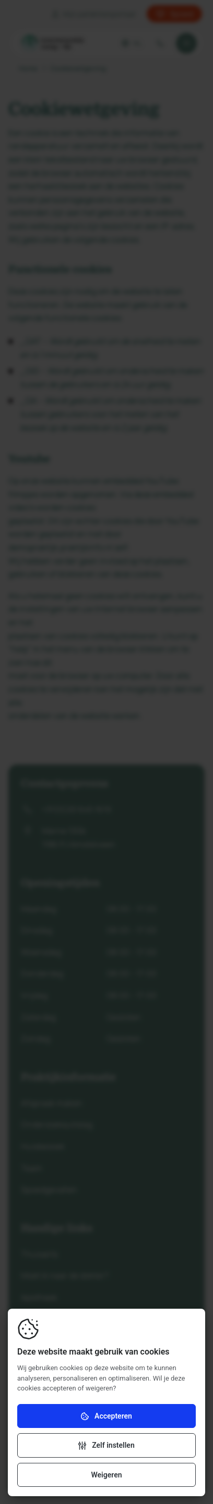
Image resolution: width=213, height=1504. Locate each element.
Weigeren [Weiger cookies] (106, 1475)
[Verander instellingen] (106, 1445)
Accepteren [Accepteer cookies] (106, 1416)
